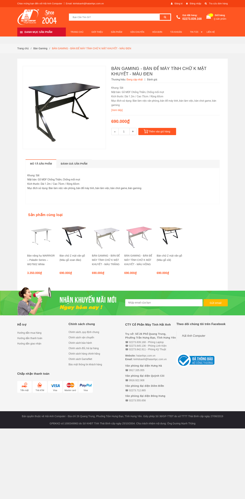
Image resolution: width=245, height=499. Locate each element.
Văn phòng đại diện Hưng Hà (143, 365)
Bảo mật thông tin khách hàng (85, 364)
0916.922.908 (136, 380)
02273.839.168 (192, 18)
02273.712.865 (137, 390)
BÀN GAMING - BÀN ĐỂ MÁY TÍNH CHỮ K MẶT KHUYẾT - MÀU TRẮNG (106, 260)
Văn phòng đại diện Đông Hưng (145, 395)
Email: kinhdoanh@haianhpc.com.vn (85, 3)
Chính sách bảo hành (80, 342)
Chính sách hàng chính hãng (84, 353)
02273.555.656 (137, 400)
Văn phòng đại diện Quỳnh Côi (144, 375)
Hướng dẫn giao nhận (29, 343)
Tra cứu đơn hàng (218, 3)
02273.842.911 (137, 349)
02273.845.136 (137, 345)
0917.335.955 (136, 370)
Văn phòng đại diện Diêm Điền (144, 385)
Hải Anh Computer (193, 335)
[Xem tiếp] (117, 110)
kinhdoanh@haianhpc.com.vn (150, 359)
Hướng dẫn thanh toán (29, 338)
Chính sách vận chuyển (81, 337)
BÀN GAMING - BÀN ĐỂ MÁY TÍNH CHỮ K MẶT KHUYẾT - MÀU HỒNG (138, 260)
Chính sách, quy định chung (84, 332)
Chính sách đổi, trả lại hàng (84, 348)
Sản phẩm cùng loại (45, 215)
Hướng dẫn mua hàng (29, 332)
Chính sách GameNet (80, 359)
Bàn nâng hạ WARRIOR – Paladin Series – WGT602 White (41, 260)
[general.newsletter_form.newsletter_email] (164, 302)
